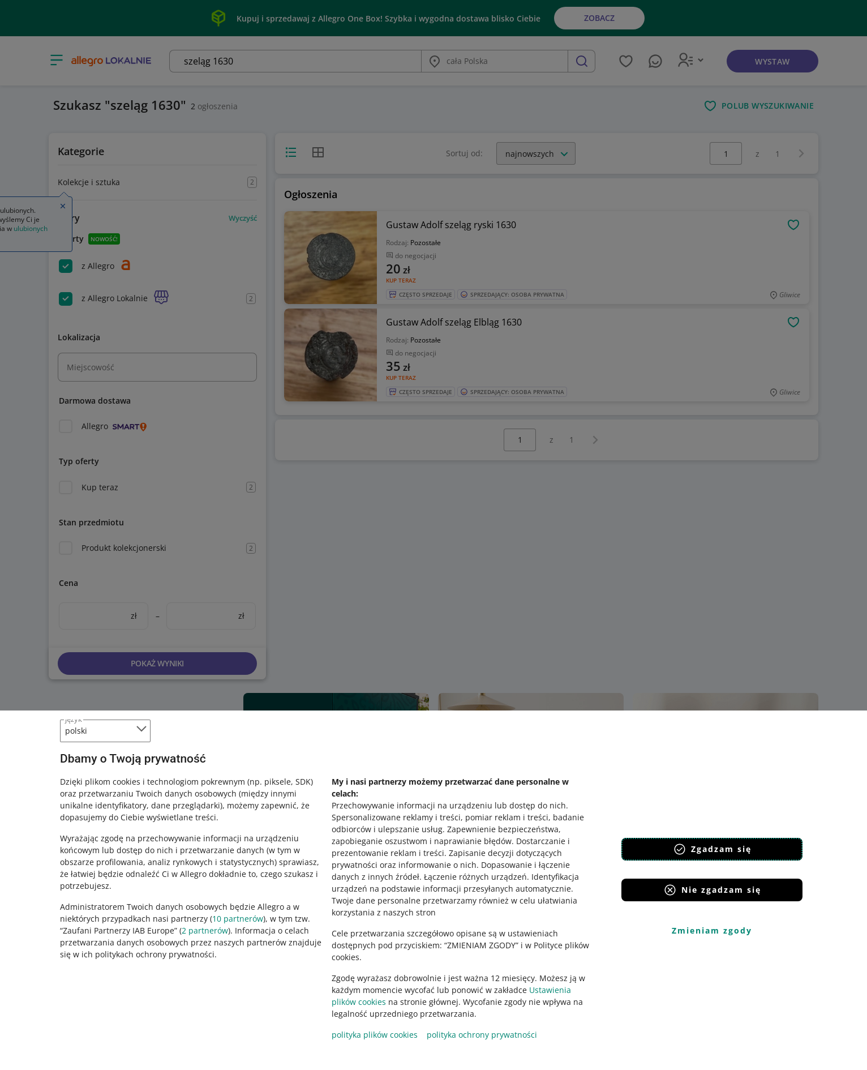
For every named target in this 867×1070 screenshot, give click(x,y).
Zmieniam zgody (712, 930)
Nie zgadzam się (712, 890)
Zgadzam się (712, 849)
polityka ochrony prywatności (482, 1034)
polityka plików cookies (375, 1034)
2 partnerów (205, 930)
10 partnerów (237, 918)
